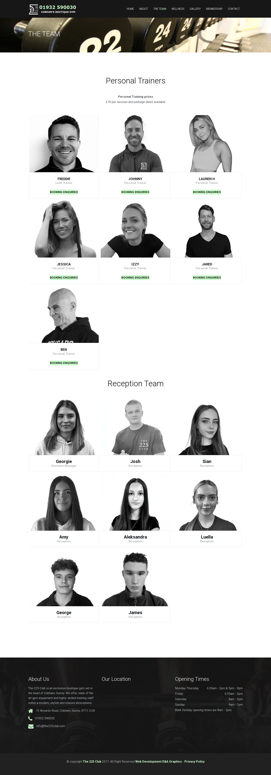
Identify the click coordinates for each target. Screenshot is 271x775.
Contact (234, 8)
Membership (214, 8)
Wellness (177, 8)
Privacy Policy (194, 761)
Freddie (64, 179)
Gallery (195, 8)
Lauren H (207, 179)
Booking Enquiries (64, 192)
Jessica (64, 264)
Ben (64, 350)
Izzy (135, 264)
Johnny (135, 179)
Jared (207, 264)
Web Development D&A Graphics (158, 761)
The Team (159, 8)
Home (130, 8)
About (143, 8)
